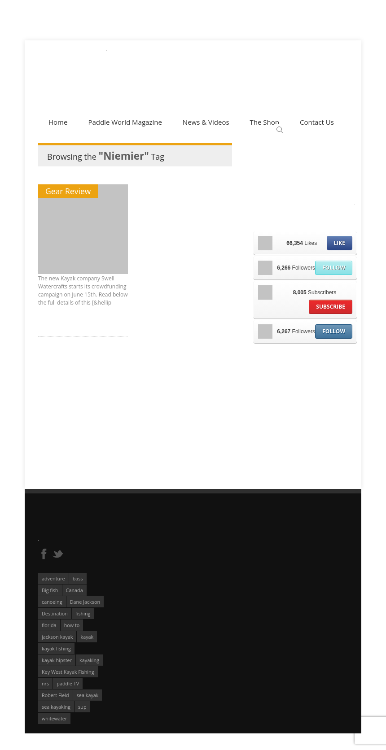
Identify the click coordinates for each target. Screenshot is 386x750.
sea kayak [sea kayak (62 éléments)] (88, 695)
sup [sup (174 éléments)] (82, 706)
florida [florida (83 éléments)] (49, 625)
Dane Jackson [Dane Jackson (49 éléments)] (85, 601)
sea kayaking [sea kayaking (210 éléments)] (56, 706)
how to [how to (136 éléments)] (72, 625)
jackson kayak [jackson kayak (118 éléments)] (57, 636)
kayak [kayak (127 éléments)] (87, 636)
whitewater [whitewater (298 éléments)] (54, 718)
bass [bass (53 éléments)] (78, 578)
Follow (333, 267)
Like (339, 243)
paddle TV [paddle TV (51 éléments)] (68, 683)
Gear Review (68, 191)
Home (57, 122)
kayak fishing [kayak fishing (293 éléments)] (56, 648)
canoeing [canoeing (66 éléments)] (52, 601)
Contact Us (317, 122)
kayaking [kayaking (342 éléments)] (89, 660)
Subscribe (330, 306)
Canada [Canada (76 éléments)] (74, 590)
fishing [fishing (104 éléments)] (82, 613)
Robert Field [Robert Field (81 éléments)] (55, 695)
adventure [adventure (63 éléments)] (53, 578)
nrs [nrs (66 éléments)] (45, 683)
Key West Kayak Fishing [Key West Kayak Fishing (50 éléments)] (68, 671)
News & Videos (206, 122)
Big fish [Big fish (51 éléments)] (50, 590)
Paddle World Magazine (125, 122)
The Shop (264, 122)
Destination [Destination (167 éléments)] (55, 613)
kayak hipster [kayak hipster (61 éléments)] (57, 660)
